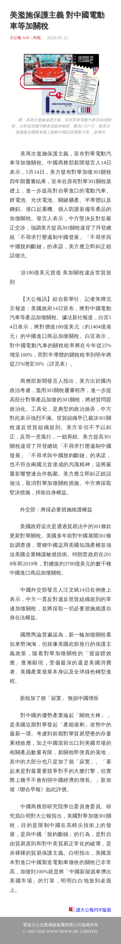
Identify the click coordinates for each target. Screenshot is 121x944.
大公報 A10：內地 (25, 38)
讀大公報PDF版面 (93, 910)
